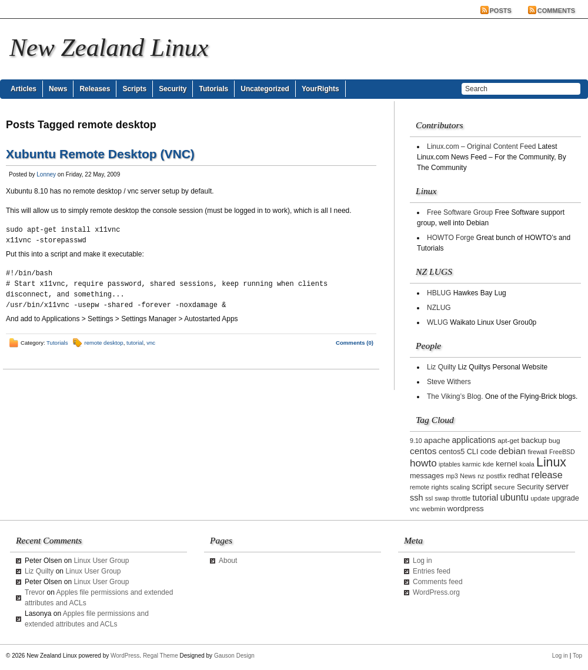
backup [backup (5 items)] (533, 440)
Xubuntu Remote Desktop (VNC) (100, 154)
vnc (150, 342)
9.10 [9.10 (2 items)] (416, 440)
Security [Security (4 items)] (530, 487)
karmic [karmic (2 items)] (471, 464)
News (58, 89)
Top (577, 655)
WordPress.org (436, 592)
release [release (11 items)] (547, 474)
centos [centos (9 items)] (423, 451)
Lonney (46, 174)
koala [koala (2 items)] (526, 464)
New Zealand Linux (108, 47)
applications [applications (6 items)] (474, 440)
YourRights (320, 89)
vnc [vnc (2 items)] (415, 508)
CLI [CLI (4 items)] (473, 452)
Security (172, 89)
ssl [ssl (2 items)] (429, 498)
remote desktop (104, 342)
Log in (422, 560)
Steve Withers (449, 382)
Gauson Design (234, 655)
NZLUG (439, 308)
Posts (501, 10)
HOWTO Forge (450, 238)
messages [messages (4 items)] (427, 476)
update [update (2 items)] (540, 498)
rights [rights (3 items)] (440, 487)
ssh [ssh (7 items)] (416, 497)
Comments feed (438, 582)
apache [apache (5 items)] (437, 440)
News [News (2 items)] (468, 475)
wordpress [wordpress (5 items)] (465, 508)
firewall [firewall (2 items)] (537, 451)
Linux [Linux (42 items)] (551, 462)
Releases (94, 89)
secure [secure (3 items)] (504, 487)
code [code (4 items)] (488, 452)
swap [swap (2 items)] (442, 498)
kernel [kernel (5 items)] (506, 463)
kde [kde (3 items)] (488, 464)
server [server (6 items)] (557, 486)
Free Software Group (460, 212)
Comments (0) (354, 342)
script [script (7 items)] (482, 486)
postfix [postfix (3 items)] (496, 475)
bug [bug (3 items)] (554, 440)
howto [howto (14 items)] (423, 463)
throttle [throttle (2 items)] (461, 498)
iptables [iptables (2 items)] (449, 464)
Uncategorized (264, 89)
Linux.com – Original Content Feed (481, 146)
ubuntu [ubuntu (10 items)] (514, 497)
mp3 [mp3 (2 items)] (452, 475)
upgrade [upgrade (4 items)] (565, 498)
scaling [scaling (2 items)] (460, 487)
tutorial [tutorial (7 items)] (486, 497)
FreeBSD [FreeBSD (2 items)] (562, 451)
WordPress (125, 655)
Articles (23, 89)
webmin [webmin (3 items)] (434, 508)
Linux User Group (101, 560)
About (228, 560)
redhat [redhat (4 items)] (518, 476)
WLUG (437, 322)
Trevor (35, 592)
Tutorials (213, 89)
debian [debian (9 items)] (512, 451)
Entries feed (431, 571)
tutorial (134, 342)
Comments (556, 10)
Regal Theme (160, 655)
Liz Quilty (441, 367)
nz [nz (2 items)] (480, 475)
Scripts (134, 89)
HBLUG (439, 293)
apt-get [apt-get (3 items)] (508, 440)
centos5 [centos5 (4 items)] (452, 452)
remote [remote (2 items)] (419, 487)
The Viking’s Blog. (455, 396)
